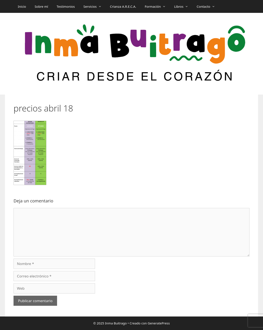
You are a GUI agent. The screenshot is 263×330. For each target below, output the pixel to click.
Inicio (22, 6)
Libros (183, 6)
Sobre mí (41, 6)
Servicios (94, 6)
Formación (157, 6)
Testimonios (66, 6)
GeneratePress (159, 323)
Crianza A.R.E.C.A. (123, 6)
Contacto (208, 6)
